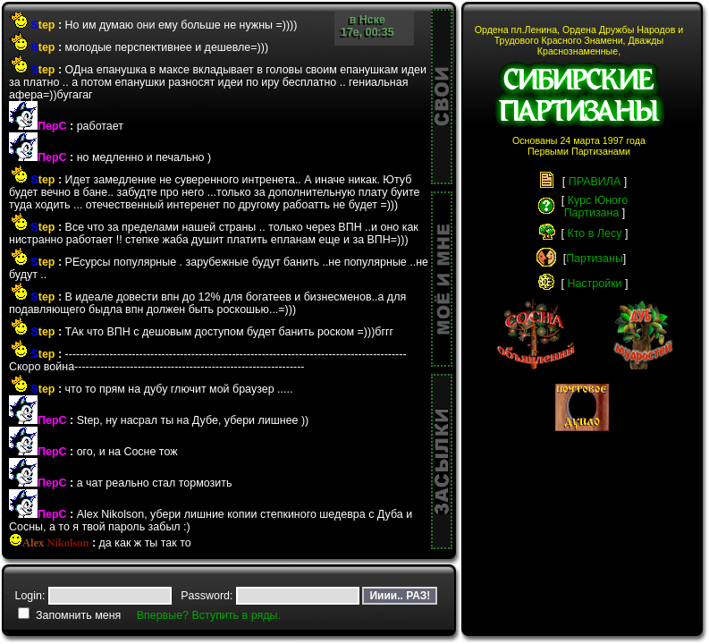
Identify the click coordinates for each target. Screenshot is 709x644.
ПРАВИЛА (595, 181)
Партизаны (594, 258)
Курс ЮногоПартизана (596, 206)
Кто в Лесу (595, 233)
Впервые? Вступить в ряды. (209, 615)
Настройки (594, 283)
